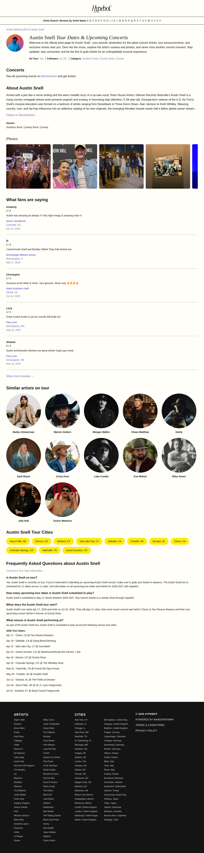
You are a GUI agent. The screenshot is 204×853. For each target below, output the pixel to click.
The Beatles (19, 770)
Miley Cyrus (48, 720)
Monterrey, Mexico (83, 803)
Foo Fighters (49, 732)
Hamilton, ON (81, 749)
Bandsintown (49, 76)
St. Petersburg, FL (83, 740)
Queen (17, 840)
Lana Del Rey (49, 749)
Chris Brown (48, 740)
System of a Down (51, 757)
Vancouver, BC (81, 778)
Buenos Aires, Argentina (115, 815)
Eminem (18, 724)
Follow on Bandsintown (22, 115)
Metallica (18, 782)
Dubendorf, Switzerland (115, 786)
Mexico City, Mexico (84, 795)
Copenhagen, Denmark (115, 736)
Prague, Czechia (112, 732)
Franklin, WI (137, 541)
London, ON (80, 761)
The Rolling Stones (52, 815)
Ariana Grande (20, 807)
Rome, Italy (109, 770)
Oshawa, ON (81, 765)
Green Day (19, 799)
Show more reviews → (20, 376)
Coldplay (18, 740)
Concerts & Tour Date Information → (25, 570)
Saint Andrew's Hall (17, 288)
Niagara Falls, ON (83, 782)
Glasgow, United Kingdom (116, 724)
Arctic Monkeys (50, 765)
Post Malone (49, 745)
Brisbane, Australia (112, 811)
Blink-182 (47, 795)
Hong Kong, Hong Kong (115, 795)
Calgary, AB (80, 753)
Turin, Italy (109, 765)
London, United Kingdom (86, 811)
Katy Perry (19, 736)
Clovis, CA (179, 541)
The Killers (48, 790)
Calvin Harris (49, 840)
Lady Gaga (19, 757)
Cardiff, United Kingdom (86, 807)
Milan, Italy (109, 761)
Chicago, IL (80, 728)
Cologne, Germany (113, 740)
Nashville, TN (49, 550)
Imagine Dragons (22, 803)
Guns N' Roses (50, 782)
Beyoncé (18, 778)
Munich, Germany (112, 749)
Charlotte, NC (13, 224)
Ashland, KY (63, 541)
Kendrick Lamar (21, 824)
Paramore (18, 828)
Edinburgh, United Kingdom (87, 815)
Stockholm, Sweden (113, 782)
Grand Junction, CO (76, 550)
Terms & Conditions (149, 725)
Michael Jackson (21, 815)
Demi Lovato (49, 786)
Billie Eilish (19, 819)
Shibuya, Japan (111, 799)
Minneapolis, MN (15, 326)
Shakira (46, 803)
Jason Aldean (49, 832)
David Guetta (49, 770)
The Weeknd (20, 790)
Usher (16, 832)
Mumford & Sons (51, 774)
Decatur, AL (159, 541)
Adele (16, 745)
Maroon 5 (18, 749)
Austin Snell (37, 29)
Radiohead (48, 807)
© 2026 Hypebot (146, 714)
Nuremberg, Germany (114, 745)
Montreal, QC (81, 786)
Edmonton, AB (81, 790)
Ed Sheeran (19, 753)
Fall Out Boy (49, 778)
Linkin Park (19, 761)
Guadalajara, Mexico (84, 799)
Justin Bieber (20, 795)
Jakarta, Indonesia (112, 807)
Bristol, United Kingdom (85, 819)
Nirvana (46, 736)
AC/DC (46, 753)
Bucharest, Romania (113, 778)
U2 (15, 774)
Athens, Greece (111, 753)
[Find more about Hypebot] (102, 8)
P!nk (16, 811)
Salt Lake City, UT (89, 541)
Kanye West (48, 728)
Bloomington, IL (14, 258)
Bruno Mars (19, 728)
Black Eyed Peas (51, 819)
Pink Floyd (48, 761)
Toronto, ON (80, 774)
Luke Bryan (48, 799)
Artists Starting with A (18, 29)
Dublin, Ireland (110, 757)
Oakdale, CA (115, 541)
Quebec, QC (80, 757)
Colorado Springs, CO (21, 550)
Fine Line (11, 322)
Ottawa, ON (80, 770)
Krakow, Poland (111, 774)
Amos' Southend (16, 221)
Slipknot (47, 836)
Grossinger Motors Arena (20, 254)
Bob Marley (48, 811)
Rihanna (18, 786)
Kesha (46, 824)
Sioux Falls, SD (18, 541)
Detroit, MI (12, 292)
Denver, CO (41, 541)
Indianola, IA (80, 724)
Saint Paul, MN (82, 732)
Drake (16, 732)
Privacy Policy (146, 730)
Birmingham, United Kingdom (116, 720)
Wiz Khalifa (48, 828)
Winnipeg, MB (81, 745)
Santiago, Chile (111, 819)
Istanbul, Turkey (111, 790)
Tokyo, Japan (110, 803)
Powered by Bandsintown (154, 719)
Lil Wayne (18, 836)
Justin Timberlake (51, 724)
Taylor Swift (19, 720)
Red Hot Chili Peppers (24, 765)
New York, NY (81, 720)
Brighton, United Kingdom (116, 728)
